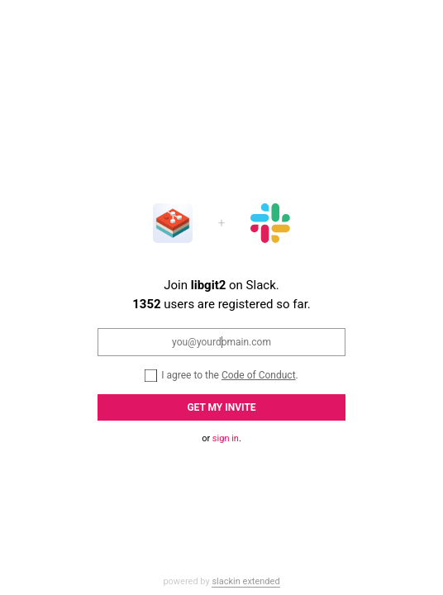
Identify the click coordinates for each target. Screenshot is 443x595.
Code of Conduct (259, 375)
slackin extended (245, 581)
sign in (225, 438)
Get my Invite (221, 407)
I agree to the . (221, 375)
